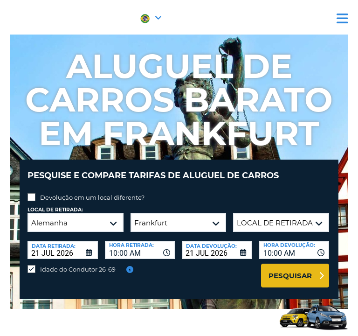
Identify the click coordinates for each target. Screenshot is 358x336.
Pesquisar (290, 275)
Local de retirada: (55, 210)
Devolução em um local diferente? (92, 197)
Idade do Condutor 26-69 (78, 269)
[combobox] (140, 250)
